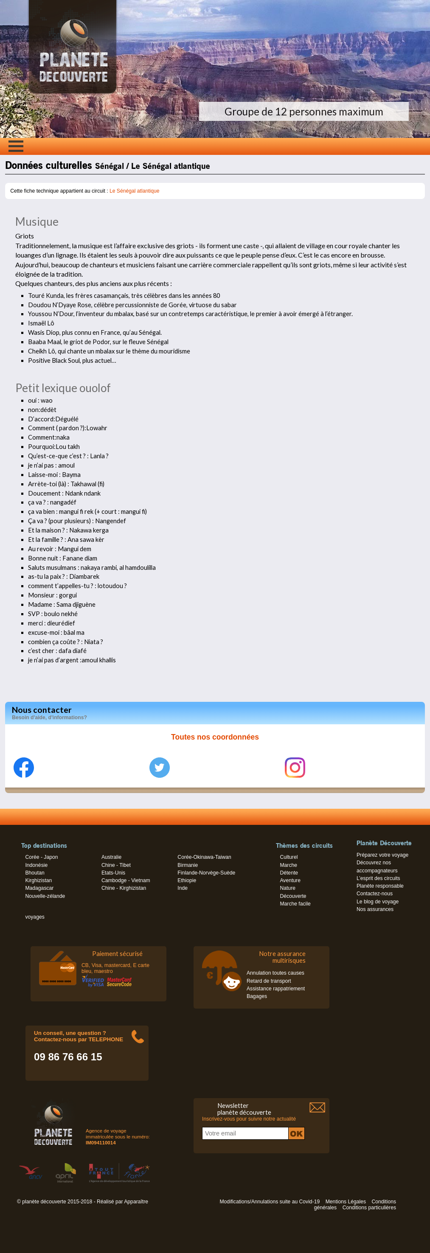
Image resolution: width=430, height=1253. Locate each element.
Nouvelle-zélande (45, 896)
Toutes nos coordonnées (215, 737)
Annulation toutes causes (275, 973)
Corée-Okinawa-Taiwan (204, 857)
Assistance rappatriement (276, 989)
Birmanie (187, 865)
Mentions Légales (346, 1202)
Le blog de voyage (378, 902)
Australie (111, 857)
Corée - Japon (41, 857)
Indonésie (36, 865)
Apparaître (136, 1202)
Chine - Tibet (116, 865)
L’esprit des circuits (378, 878)
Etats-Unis (113, 873)
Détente (289, 873)
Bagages (257, 996)
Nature (287, 888)
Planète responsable (380, 886)
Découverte (293, 896)
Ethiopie (186, 880)
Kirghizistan (38, 880)
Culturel (289, 857)
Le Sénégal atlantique (135, 191)
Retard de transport (269, 981)
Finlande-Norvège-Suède (206, 873)
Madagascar (39, 888)
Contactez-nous (375, 894)
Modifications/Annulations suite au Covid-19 (269, 1202)
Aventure (290, 880)
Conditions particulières (369, 1208)
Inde (182, 888)
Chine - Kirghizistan (123, 888)
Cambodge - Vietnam (125, 880)
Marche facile (295, 904)
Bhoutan (34, 873)
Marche (288, 865)
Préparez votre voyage (382, 855)
